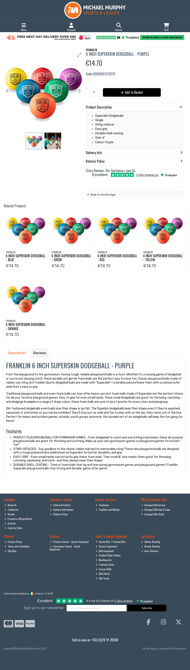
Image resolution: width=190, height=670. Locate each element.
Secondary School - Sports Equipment (65, 548)
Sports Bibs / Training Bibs (111, 541)
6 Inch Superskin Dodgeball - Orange (25, 326)
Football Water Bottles (108, 555)
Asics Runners (150, 551)
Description (17, 353)
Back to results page (103, 194)
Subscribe (147, 608)
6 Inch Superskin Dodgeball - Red (117, 257)
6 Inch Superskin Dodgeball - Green (71, 257)
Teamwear (102, 505)
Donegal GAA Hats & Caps (155, 509)
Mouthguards (104, 560)
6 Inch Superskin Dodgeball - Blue (25, 257)
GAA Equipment (105, 551)
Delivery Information (61, 509)
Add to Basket (132, 92)
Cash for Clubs (13, 528)
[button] (79, 55)
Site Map (10, 551)
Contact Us (12, 509)
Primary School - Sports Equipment (69, 541)
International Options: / (28, 593)
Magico (154, 648)
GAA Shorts (103, 573)
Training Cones (105, 564)
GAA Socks (103, 578)
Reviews (39, 353)
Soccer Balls (104, 569)
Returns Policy (59, 514)
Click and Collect (60, 505)
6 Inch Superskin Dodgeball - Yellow (163, 257)
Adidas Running (150, 541)
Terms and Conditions (17, 546)
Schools (10, 523)
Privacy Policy (13, 541)
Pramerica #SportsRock (18, 519)
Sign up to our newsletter (44, 608)
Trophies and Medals (108, 509)
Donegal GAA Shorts (153, 514)
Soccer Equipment (106, 546)
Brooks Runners (150, 546)
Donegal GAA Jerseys (153, 505)
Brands (10, 514)
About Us (10, 505)
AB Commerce (179, 648)
